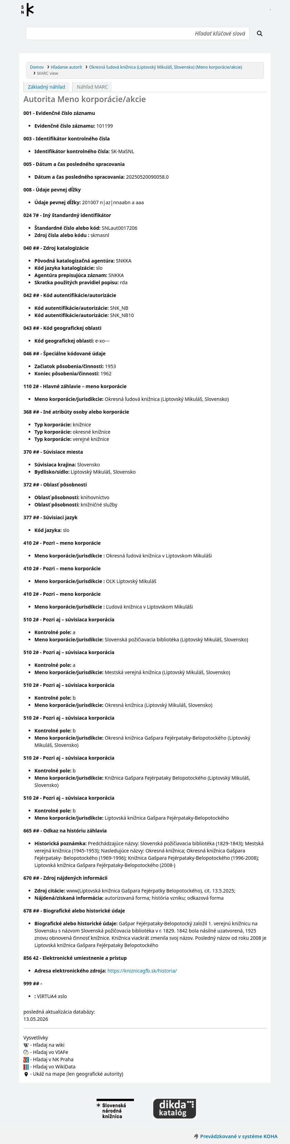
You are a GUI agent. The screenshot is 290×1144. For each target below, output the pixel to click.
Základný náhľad (46, 86)
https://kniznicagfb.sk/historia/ (142, 970)
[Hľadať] (259, 33)
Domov (37, 67)
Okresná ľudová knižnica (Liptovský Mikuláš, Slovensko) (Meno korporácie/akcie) (165, 67)
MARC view (47, 73)
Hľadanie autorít (66, 67)
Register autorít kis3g (29, 10)
